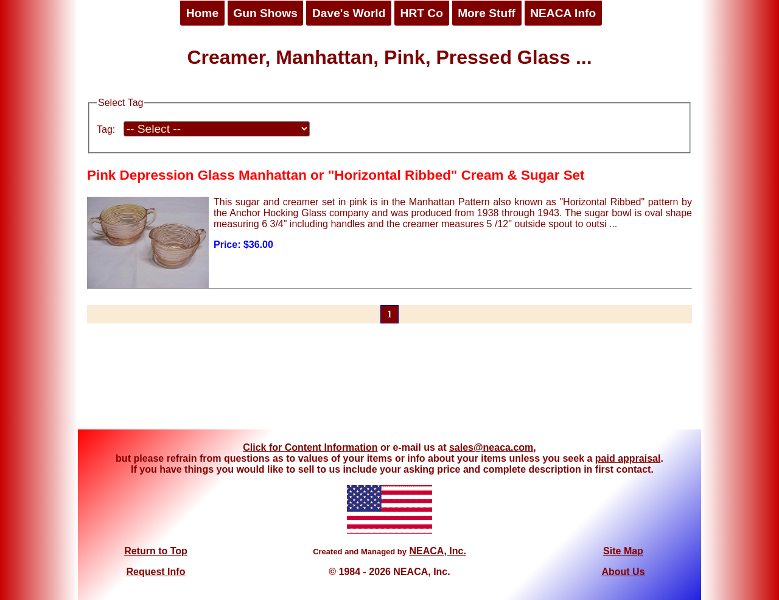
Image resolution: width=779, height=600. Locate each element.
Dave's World (348, 13)
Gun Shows (265, 13)
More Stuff (486, 13)
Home (202, 13)
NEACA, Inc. (437, 551)
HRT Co (421, 13)
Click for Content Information (310, 447)
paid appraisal (628, 458)
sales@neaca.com (491, 447)
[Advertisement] (389, 383)
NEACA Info (563, 13)
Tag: (106, 129)
